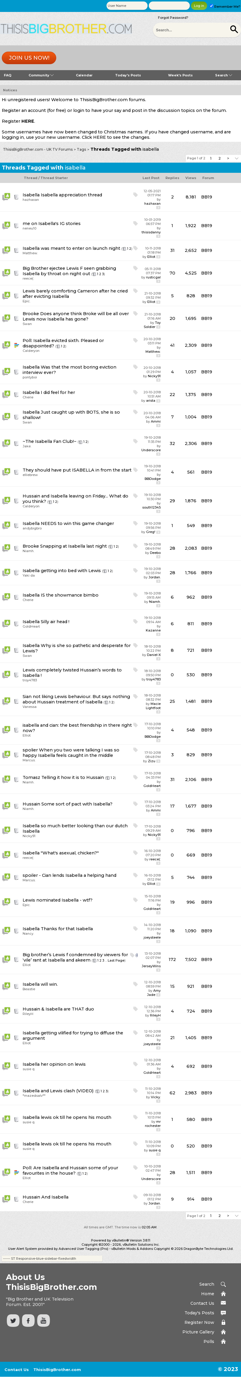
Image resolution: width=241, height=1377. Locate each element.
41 (172, 345)
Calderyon (31, 351)
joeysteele (152, 937)
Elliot (151, 257)
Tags (81, 149)
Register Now (199, 1322)
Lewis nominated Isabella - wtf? (58, 900)
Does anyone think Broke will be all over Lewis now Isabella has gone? (76, 316)
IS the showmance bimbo (69, 595)
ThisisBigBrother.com (57, 1369)
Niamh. (28, 551)
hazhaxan (31, 200)
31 (172, 250)
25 (172, 701)
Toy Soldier (152, 325)
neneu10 (29, 228)
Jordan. (154, 577)
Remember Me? (224, 6)
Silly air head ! (55, 621)
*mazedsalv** (34, 1095)
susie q (29, 1069)
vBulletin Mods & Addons (132, 1249)
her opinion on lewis (63, 1064)
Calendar (84, 75)
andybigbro (32, 528)
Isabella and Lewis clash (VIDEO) (58, 1090)
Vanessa (30, 707)
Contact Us (202, 1303)
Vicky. (156, 1097)
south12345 (151, 507)
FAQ (7, 75)
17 (172, 806)
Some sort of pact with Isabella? (76, 804)
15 (172, 986)
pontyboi (30, 377)
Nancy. (28, 933)
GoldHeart (31, 626)
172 (172, 959)
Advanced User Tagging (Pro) (83, 1249)
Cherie (28, 397)
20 (172, 318)
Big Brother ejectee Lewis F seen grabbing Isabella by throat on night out (69, 271)
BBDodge (153, 479)
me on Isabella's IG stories (52, 223)
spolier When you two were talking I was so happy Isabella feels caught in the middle (71, 752)
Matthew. (30, 253)
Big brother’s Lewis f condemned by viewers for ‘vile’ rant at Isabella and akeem (75, 957)
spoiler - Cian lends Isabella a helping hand (69, 875)
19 (172, 902)
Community (41, 75)
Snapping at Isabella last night (73, 546)
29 (172, 500)
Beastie (29, 989)
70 (172, 273)
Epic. (26, 301)
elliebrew (30, 475)
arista (150, 400)
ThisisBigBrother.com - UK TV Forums (38, 149)
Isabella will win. (40, 984)
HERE (27, 121)
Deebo (155, 553)
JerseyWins (151, 966)
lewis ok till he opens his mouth (76, 1117)
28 (172, 548)
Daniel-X (154, 655)
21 (172, 1037)
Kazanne (153, 630)
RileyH (28, 1014)
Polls (209, 1341)
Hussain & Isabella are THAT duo (58, 1009)
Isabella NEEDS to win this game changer (68, 523)
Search (223, 75)
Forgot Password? (173, 18)
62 (172, 1093)
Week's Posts (180, 75)
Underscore (151, 450)
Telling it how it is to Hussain (72, 777)
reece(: (28, 278)
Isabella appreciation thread (71, 195)
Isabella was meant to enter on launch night (71, 248)
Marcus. (29, 760)
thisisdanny (151, 232)
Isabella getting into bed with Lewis (62, 570)
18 (172, 931)
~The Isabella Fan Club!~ (49, 441)
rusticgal (153, 277)
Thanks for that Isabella (67, 928)
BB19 (206, 197)
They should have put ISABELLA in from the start (77, 470)
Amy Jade (154, 992)
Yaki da (29, 575)
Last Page (116, 960)
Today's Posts (128, 75)
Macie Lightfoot (153, 706)
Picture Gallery (198, 1332)
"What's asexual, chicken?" (70, 853)
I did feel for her (58, 392)
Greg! (150, 532)
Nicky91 (154, 376)
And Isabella (54, 1197)
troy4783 (30, 680)
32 (172, 443)
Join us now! (29, 58)
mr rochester (153, 1123)
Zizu (151, 761)
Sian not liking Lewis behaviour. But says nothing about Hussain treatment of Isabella (76, 699)
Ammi (156, 421)
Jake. (27, 446)
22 (172, 394)
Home (207, 1293)
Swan (27, 324)
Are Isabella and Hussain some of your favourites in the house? (70, 1170)
